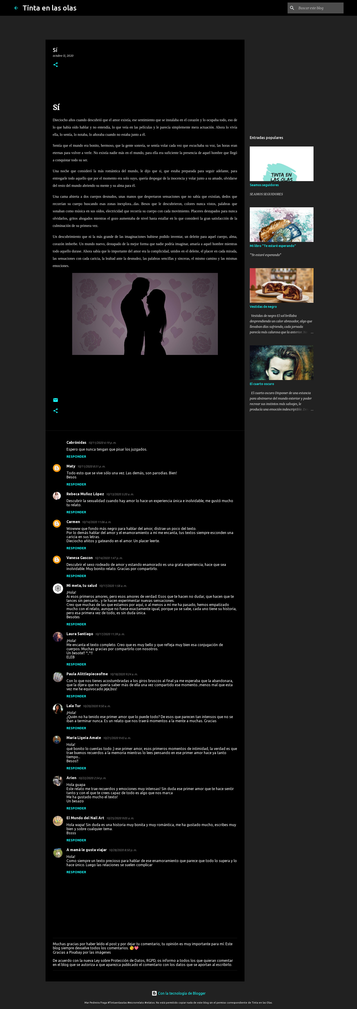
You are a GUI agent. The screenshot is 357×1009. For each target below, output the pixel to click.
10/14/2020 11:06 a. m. (96, 522)
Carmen (73, 522)
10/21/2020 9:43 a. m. (117, 737)
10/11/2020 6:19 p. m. (102, 442)
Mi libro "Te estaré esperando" (273, 246)
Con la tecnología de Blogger (179, 993)
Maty (70, 466)
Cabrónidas (76, 442)
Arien (71, 778)
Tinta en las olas (49, 8)
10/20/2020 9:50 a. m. (96, 706)
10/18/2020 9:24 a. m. (124, 674)
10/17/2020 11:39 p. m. (110, 634)
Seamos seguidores (264, 185)
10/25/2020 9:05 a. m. (120, 818)
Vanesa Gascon (79, 558)
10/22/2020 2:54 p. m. (92, 778)
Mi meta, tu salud (81, 585)
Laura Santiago (79, 634)
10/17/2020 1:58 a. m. (113, 585)
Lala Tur (73, 706)
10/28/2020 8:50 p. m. (123, 850)
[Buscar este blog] (320, 8)
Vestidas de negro (263, 306)
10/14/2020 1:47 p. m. (108, 558)
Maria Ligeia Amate (83, 738)
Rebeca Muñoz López (85, 494)
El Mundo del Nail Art (85, 818)
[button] (55, 65)
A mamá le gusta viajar (86, 850)
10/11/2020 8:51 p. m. (91, 466)
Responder (76, 456)
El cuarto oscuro (262, 384)
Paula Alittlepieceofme (87, 674)
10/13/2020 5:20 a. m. (120, 494)
